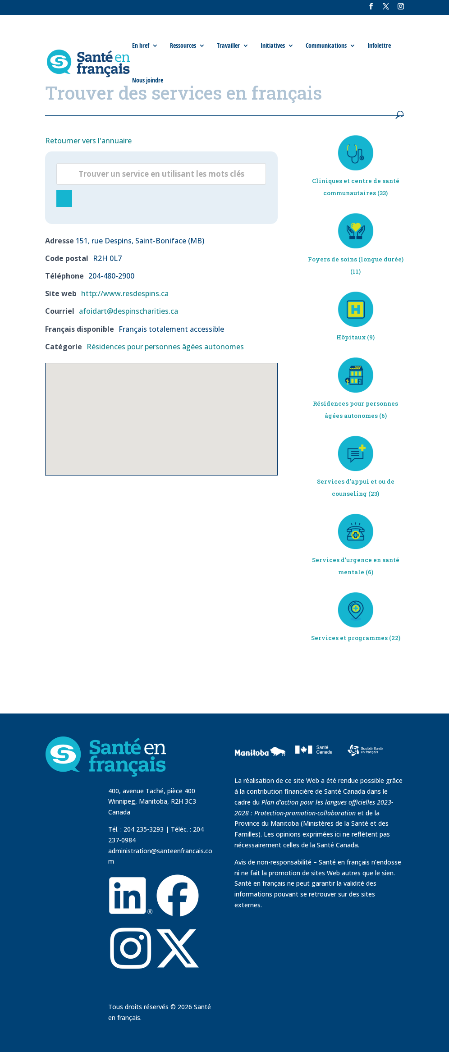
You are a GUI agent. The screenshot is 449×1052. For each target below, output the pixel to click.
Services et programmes (349, 638)
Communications (326, 45)
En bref (140, 45)
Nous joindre (147, 80)
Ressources (183, 45)
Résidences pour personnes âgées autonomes (165, 347)
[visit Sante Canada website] (312, 763)
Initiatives (273, 45)
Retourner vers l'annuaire (88, 141)
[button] (161, 411)
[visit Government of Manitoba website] (261, 769)
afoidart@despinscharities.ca (128, 311)
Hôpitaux (351, 337)
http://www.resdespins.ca (125, 293)
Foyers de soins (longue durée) (355, 259)
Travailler (228, 45)
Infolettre (379, 45)
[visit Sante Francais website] (365, 749)
